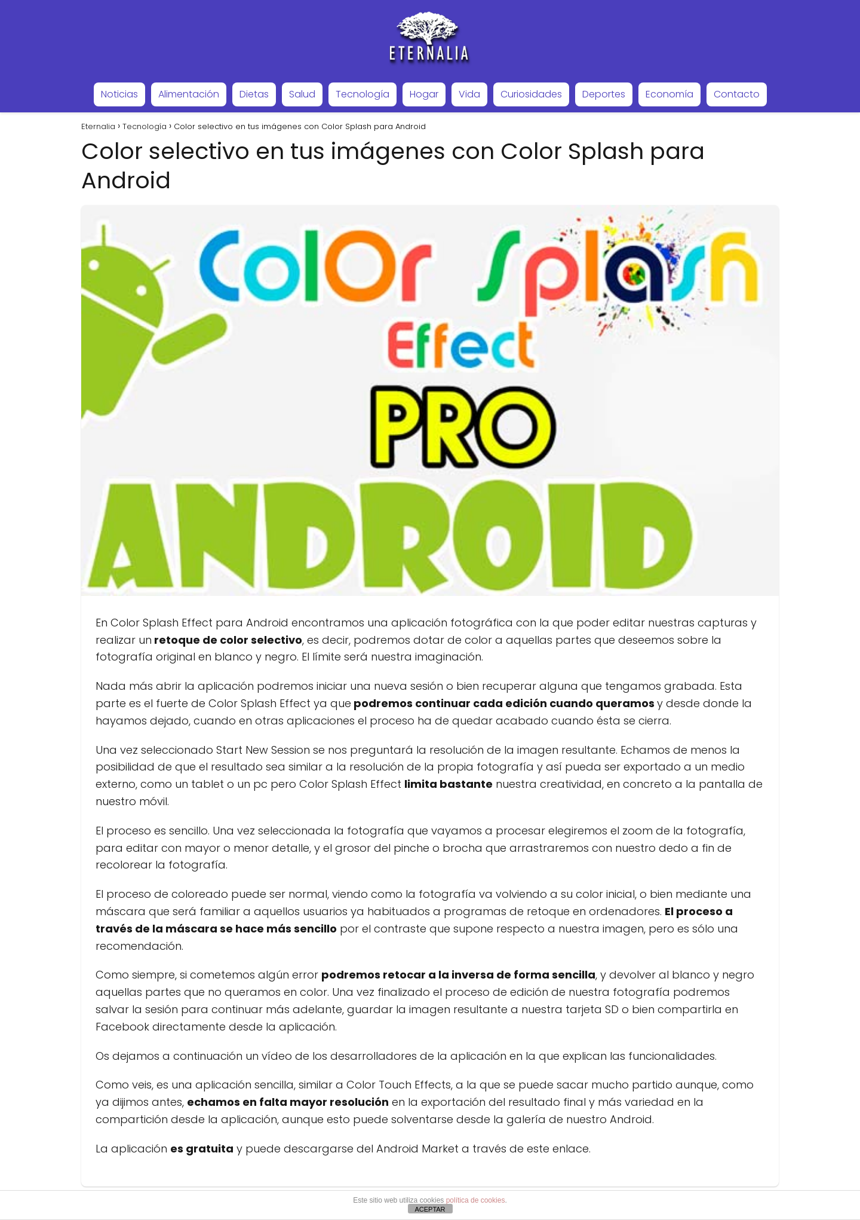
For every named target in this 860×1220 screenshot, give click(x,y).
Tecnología (362, 94)
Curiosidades (531, 94)
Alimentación (188, 94)
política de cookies (475, 1200)
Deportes (603, 94)
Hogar (424, 94)
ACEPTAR (429, 1209)
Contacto (737, 94)
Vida (469, 94)
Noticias (119, 94)
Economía (669, 94)
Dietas (254, 94)
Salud (302, 94)
